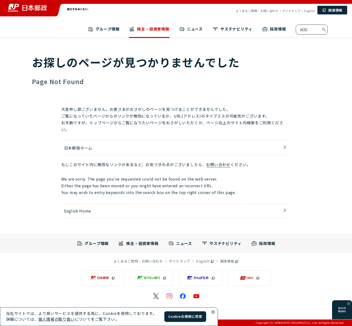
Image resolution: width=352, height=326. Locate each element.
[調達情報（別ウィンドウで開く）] (229, 261)
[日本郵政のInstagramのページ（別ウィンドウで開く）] (169, 296)
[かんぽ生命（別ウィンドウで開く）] (200, 278)
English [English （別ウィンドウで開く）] (309, 11)
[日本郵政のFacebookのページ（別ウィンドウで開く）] (183, 296)
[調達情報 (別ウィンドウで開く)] (332, 10)
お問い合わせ (218, 164)
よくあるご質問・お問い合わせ (257, 11)
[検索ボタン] (323, 29)
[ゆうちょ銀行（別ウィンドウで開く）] (151, 278)
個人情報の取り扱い (56, 319)
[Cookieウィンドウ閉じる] (213, 312)
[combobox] (311, 30)
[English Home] (176, 211)
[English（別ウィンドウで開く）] (205, 261)
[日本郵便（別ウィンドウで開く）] (102, 278)
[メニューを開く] (348, 310)
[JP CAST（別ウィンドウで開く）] (249, 278)
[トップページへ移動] (27, 8)
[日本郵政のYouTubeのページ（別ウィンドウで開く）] (196, 296)
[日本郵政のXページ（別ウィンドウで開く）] (156, 296)
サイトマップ (291, 11)
